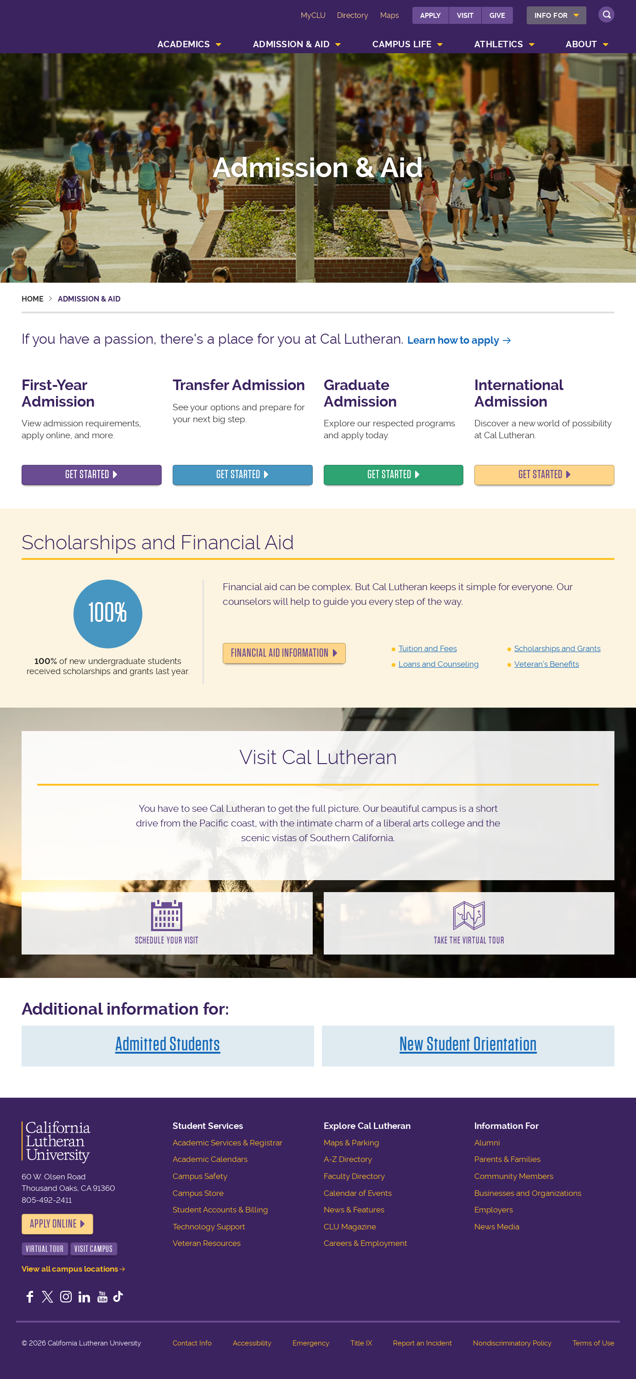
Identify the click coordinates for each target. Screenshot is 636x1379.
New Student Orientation (468, 1044)
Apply (430, 15)
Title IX (361, 1343)
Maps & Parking (351, 1142)
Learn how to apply (453, 340)
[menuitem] (557, 15)
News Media (496, 1226)
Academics (184, 44)
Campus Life (402, 44)
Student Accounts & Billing (220, 1209)
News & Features (354, 1209)
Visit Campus (93, 1249)
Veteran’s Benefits (546, 664)
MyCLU (313, 15)
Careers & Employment (365, 1243)
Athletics (498, 44)
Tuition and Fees (428, 648)
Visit (465, 15)
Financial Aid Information (280, 653)
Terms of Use (593, 1343)
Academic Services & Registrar (227, 1142)
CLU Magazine (350, 1226)
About (581, 44)
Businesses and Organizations (527, 1193)
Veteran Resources (207, 1243)
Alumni (487, 1142)
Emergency (311, 1343)
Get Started (87, 474)
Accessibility (252, 1343)
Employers (493, 1209)
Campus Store (198, 1193)
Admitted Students (167, 1044)
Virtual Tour (45, 1249)
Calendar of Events (358, 1193)
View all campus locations (70, 1268)
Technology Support (209, 1226)
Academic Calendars (210, 1159)
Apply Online (53, 1223)
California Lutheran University (75, 28)
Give (497, 15)
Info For (551, 15)
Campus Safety (200, 1176)
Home (33, 299)
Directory (352, 15)
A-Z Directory (348, 1159)
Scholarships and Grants (557, 648)
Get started (238, 474)
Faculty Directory (354, 1176)
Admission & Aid (291, 44)
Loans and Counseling (439, 664)
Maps (389, 15)
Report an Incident (422, 1343)
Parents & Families (507, 1159)
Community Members (513, 1176)
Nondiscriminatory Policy (512, 1343)
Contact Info (192, 1343)
